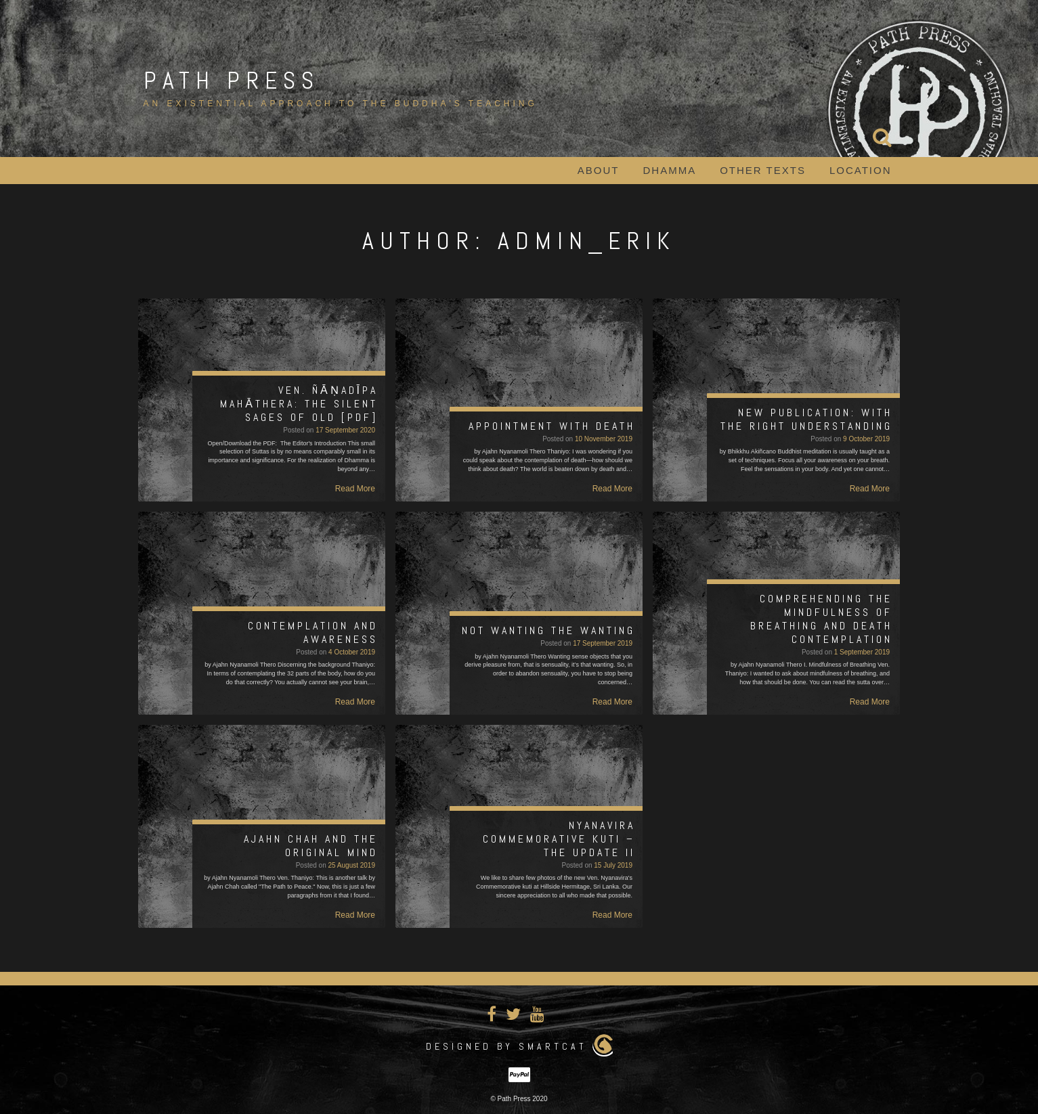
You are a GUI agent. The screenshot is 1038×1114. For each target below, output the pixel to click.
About (599, 170)
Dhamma (670, 170)
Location (860, 170)
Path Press (232, 80)
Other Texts (763, 170)
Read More (355, 488)
